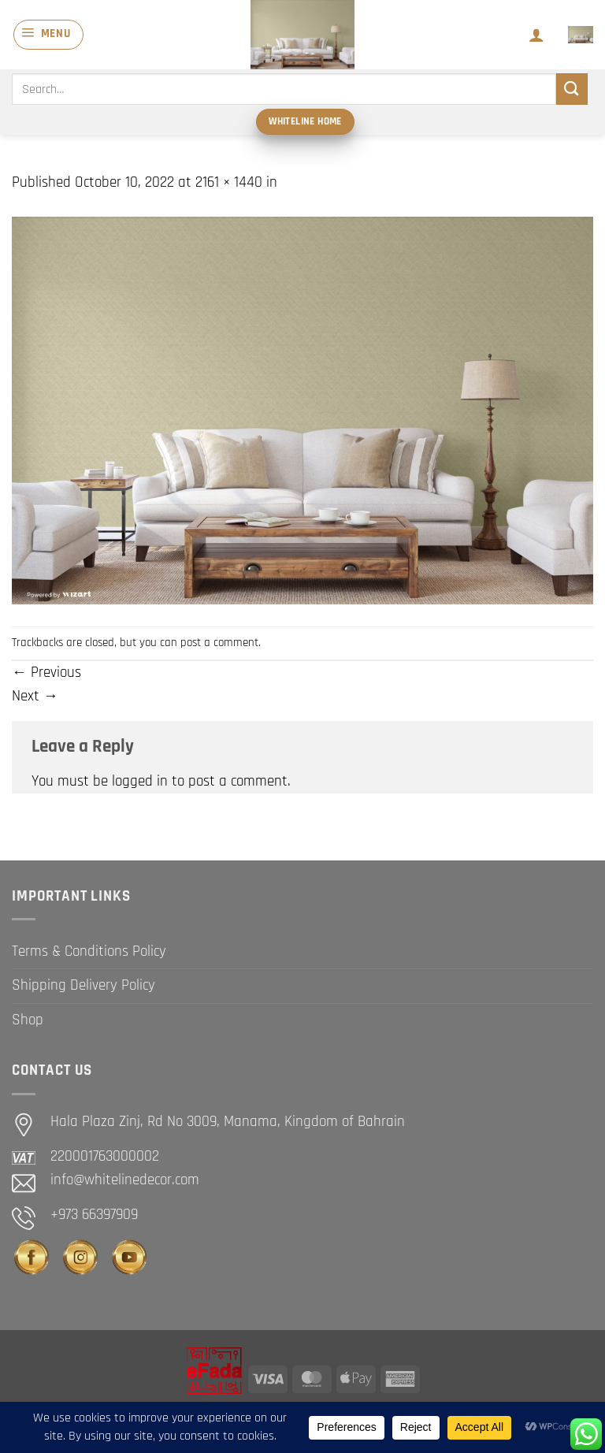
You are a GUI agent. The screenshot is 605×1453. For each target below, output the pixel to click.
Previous (46, 672)
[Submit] (572, 88)
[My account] (536, 34)
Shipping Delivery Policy (83, 985)
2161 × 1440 (228, 182)
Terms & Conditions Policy (89, 951)
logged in (140, 781)
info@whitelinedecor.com (124, 1180)
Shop (27, 1020)
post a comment (219, 642)
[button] (48, 35)
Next (35, 696)
